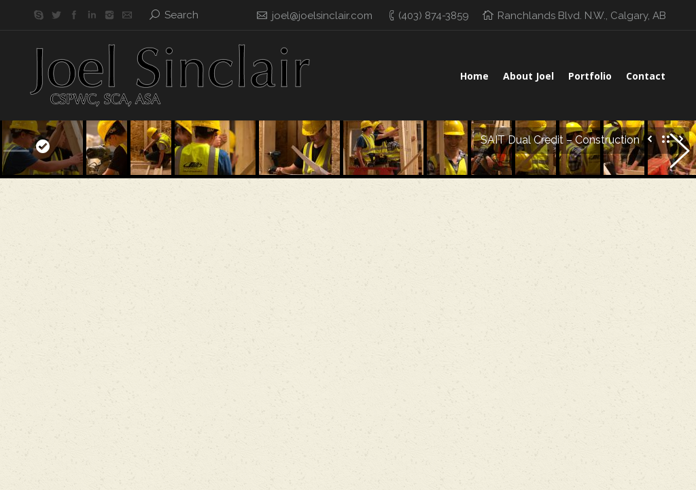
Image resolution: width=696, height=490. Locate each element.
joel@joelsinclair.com (322, 16)
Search (181, 15)
